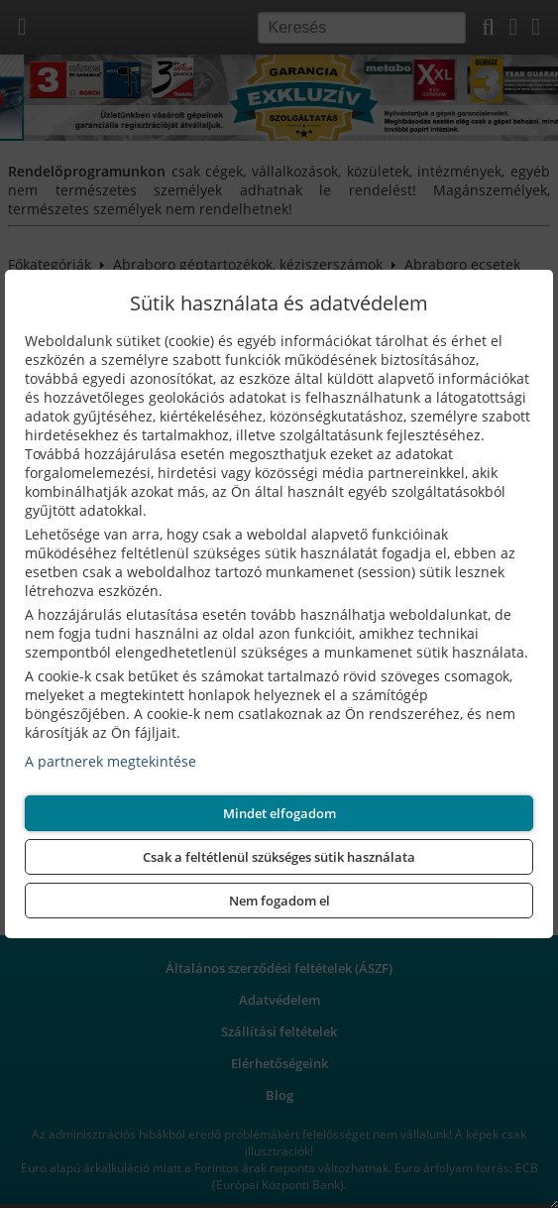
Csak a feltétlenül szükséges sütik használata (279, 857)
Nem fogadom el (279, 900)
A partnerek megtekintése (110, 761)
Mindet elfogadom (279, 813)
